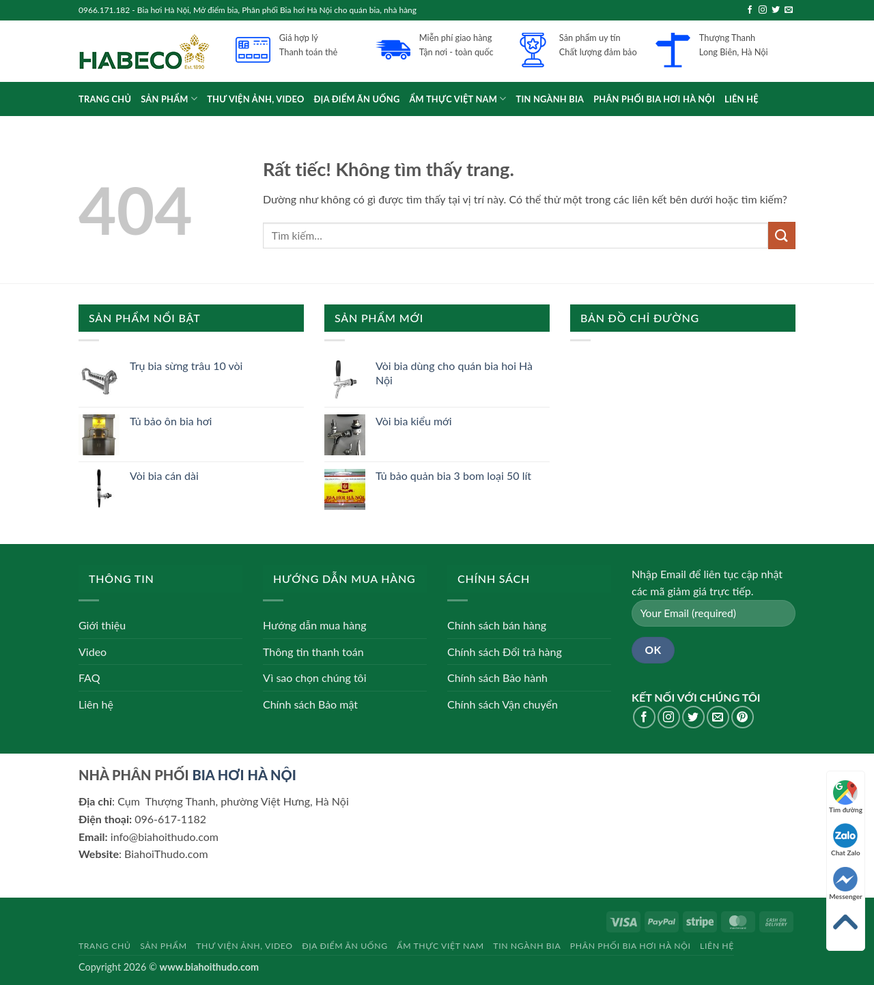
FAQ (89, 677)
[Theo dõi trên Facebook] (750, 10)
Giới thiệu (102, 624)
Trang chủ (105, 99)
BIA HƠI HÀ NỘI (244, 775)
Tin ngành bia (550, 99)
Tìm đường (845, 797)
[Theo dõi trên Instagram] (763, 10)
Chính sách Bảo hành (497, 677)
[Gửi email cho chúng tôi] (789, 10)
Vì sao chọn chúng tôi (315, 677)
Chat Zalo (845, 840)
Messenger (845, 883)
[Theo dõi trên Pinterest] (742, 717)
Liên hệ (741, 99)
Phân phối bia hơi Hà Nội (654, 99)
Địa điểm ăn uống (357, 99)
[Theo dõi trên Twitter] (776, 10)
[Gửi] (781, 235)
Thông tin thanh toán (313, 651)
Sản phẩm (169, 98)
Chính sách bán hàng (496, 624)
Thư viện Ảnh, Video (255, 99)
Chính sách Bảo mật (310, 704)
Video (93, 651)
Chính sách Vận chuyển (502, 704)
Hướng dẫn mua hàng (314, 624)
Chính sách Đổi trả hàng (504, 651)
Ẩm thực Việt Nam (457, 98)
